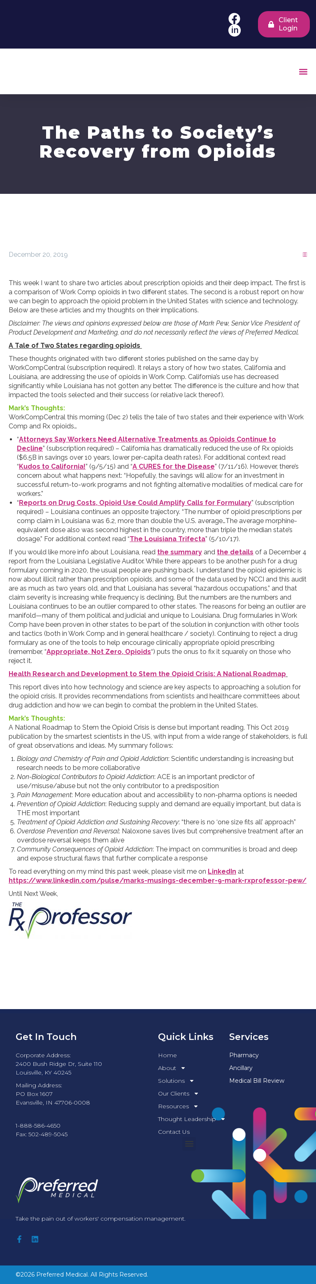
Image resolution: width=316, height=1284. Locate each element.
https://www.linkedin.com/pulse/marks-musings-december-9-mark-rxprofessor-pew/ (158, 880)
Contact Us (174, 1131)
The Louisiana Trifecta (167, 539)
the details (235, 552)
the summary (179, 552)
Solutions (176, 1081)
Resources (178, 1106)
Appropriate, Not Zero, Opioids (98, 652)
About (172, 1068)
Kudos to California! (52, 466)
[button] (303, 71)
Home (167, 1055)
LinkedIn (222, 871)
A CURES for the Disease (173, 466)
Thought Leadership (192, 1119)
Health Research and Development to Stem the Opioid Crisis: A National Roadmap (147, 674)
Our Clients (178, 1093)
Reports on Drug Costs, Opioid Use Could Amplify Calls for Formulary (135, 503)
